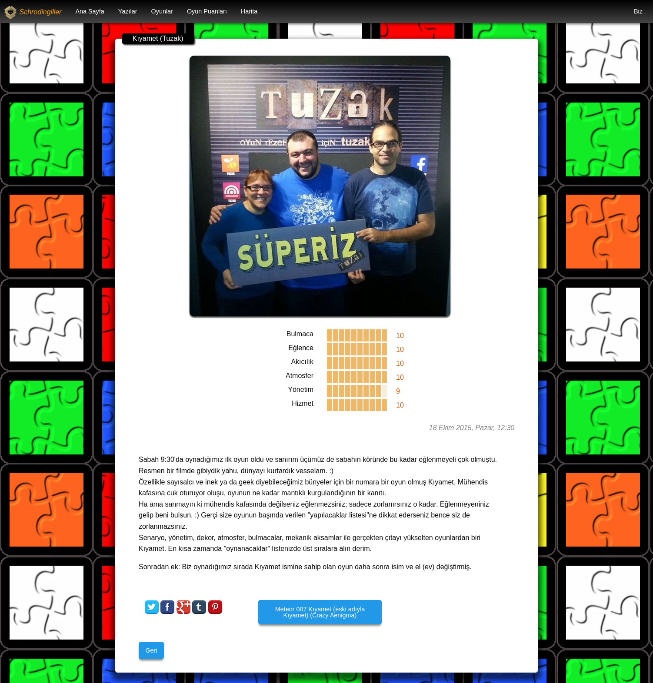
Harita (249, 11)
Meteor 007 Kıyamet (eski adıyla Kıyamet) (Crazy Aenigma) (320, 612)
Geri (151, 650)
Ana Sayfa (89, 11)
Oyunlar (162, 11)
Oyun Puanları (207, 11)
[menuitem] (89, 11)
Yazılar (127, 11)
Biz (638, 11)
